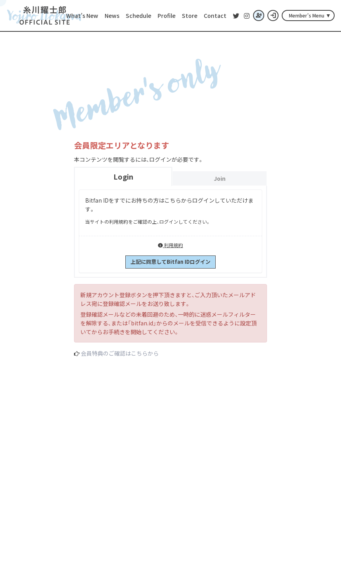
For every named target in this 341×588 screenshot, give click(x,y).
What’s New (82, 15)
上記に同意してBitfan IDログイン (170, 261)
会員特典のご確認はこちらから (120, 353)
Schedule (138, 15)
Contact (215, 15)
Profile (166, 15)
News (112, 15)
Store (189, 15)
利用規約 (170, 245)
